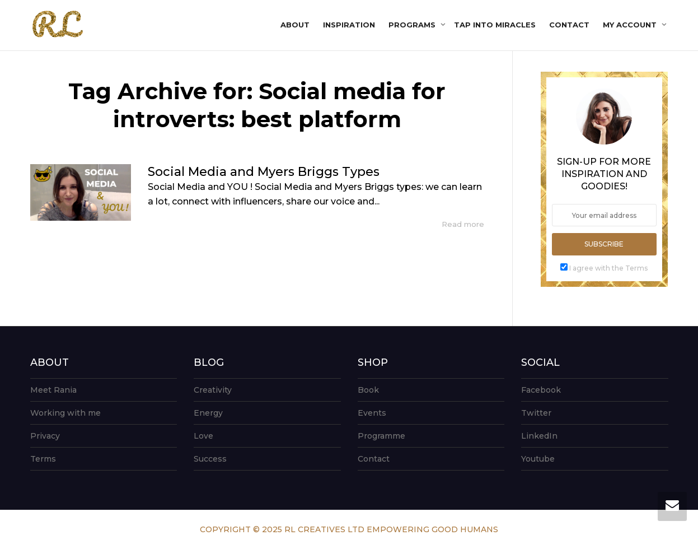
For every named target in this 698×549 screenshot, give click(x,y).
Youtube (538, 459)
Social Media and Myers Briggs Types (264, 171)
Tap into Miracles (495, 24)
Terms (43, 459)
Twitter (536, 413)
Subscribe (604, 244)
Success (210, 459)
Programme (381, 436)
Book (368, 390)
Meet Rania (53, 390)
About (295, 24)
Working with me (65, 413)
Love (203, 436)
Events (372, 413)
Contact (569, 24)
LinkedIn (539, 436)
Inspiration (349, 24)
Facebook (541, 390)
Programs (413, 24)
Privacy (45, 436)
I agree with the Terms (608, 268)
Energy (208, 413)
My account (631, 24)
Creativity (213, 390)
